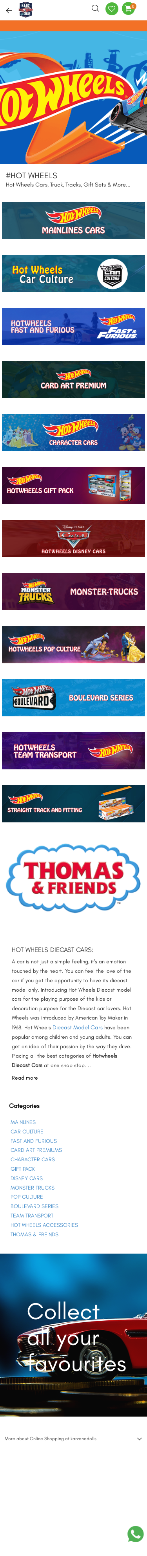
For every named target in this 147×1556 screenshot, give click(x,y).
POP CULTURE (27, 1197)
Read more (25, 1078)
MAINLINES (23, 1122)
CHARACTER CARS (33, 1159)
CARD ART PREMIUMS (36, 1150)
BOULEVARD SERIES (34, 1206)
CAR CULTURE (27, 1131)
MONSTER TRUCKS (32, 1187)
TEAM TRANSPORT (32, 1215)
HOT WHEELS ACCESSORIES (44, 1225)
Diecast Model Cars (78, 1027)
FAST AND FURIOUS (34, 1141)
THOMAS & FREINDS (34, 1234)
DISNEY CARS (27, 1178)
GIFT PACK (23, 1169)
